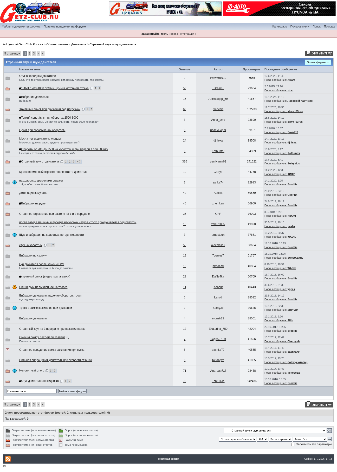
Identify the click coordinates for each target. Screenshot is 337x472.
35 (184, 214)
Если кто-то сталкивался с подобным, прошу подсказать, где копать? (61, 79)
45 (184, 203)
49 (184, 193)
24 (184, 140)
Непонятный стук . (31, 370)
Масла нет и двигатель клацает (40, 138)
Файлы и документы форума (21, 26)
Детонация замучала (33, 193)
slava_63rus (295, 111)
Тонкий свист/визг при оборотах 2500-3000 (49, 117)
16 (184, 99)
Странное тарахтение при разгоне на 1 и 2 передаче (54, 214)
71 (184, 370)
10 (184, 172)
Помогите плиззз (29, 341)
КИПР (291, 174)
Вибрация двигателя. (33, 318)
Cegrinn (292, 194)
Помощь (329, 26)
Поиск (316, 26)
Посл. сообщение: (275, 79)
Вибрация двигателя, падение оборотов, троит (50, 295)
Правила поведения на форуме (65, 26)
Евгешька (218, 381)
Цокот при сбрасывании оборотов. (42, 130)
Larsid (218, 297)
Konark (218, 287)
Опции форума (316, 62)
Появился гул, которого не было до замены (45, 268)
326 (184, 161)
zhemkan (218, 203)
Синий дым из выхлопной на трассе (43, 287)
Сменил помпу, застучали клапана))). (44, 337)
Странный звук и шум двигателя (113, 44)
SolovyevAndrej (297, 362)
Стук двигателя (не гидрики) (40, 381)
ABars (291, 79)
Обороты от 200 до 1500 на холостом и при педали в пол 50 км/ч (64, 149)
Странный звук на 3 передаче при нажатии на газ (52, 328)
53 (184, 88)
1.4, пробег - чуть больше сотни (38, 184)
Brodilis (292, 184)
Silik (290, 320)
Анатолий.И (218, 370)
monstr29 (218, 318)
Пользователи (299, 26)
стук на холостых (30, 245)
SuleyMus (293, 163)
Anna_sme (218, 119)
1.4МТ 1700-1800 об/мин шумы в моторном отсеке (55, 88)
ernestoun (218, 234)
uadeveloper (218, 130)
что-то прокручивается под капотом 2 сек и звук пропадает (55, 226)
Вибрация (25, 100)
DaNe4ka (218, 276)
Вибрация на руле (33, 203)
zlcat (290, 90)
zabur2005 (218, 224)
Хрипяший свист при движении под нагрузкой (49, 109)
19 (184, 255)
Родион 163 (218, 339)
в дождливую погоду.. (32, 299)
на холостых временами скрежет (41, 180)
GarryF (218, 172)
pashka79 (218, 349)
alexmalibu (218, 245)
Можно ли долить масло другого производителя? (49, 142)
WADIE (291, 236)
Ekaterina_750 (218, 328)
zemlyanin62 (218, 161)
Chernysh (293, 341)
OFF (218, 214)
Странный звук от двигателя (40, 161)
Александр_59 (218, 99)
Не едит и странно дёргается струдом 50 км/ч (47, 153)
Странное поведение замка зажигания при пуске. (52, 349)
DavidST (292, 132)
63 (184, 109)
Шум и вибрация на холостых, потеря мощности (51, 234)
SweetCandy (295, 257)
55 (184, 245)
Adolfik (218, 193)
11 (184, 287)
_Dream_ (218, 88)
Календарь (279, 26)
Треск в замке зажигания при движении (45, 308)
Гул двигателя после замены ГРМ (41, 264)
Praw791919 (218, 78)
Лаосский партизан (300, 100)
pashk (291, 226)
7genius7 (218, 255)
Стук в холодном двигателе (37, 76)
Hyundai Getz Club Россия (24, 44)
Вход (173, 33)
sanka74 (218, 182)
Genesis (218, 109)
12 (184, 328)
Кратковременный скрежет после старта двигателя (53, 172)
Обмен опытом (57, 44)
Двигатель (78, 44)
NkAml (291, 215)
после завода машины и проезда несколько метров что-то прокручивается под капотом (77, 222)
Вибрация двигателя (35, 97)
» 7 (78, 161)
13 (184, 266)
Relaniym (218, 360)
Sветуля (218, 308)
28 (184, 276)
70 (184, 381)
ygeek (291, 289)
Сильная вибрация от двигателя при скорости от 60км (55, 360)
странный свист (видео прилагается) (45, 276)
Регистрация (186, 33)
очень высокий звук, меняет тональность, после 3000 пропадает (58, 121)
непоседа (293, 372)
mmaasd (218, 266)
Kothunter (218, 151)
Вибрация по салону (33, 255)
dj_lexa (218, 140)
